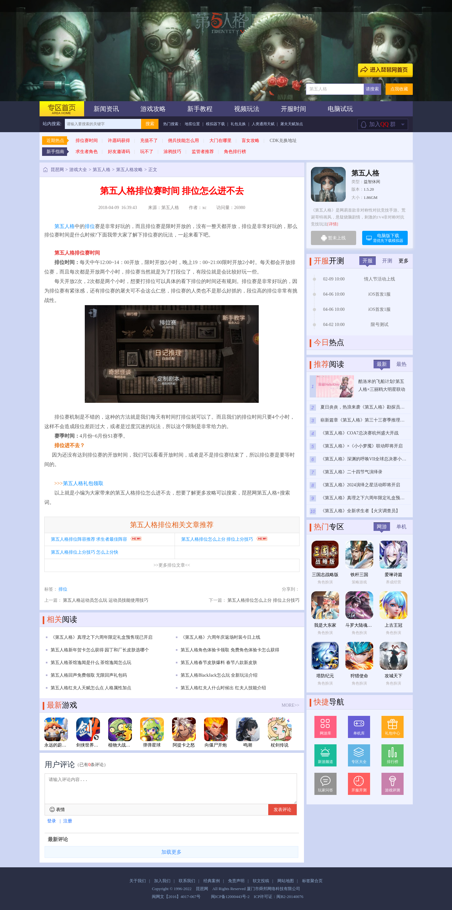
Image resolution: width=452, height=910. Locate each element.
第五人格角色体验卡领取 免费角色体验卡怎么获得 (230, 650)
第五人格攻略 (129, 169)
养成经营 (393, 582)
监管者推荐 (203, 151)
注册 (67, 821)
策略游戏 (359, 582)
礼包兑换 (238, 124)
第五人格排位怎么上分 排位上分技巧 (217, 539)
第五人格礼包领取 (83, 483)
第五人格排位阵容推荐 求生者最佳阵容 (89, 539)
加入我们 (162, 880)
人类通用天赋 (263, 124)
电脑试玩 (340, 108)
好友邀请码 (119, 151)
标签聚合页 (312, 880)
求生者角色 (87, 151)
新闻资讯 (106, 108)
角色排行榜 (235, 151)
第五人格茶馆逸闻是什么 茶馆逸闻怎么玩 (91, 662)
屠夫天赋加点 (291, 124)
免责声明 (236, 880)
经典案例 (211, 880)
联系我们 (187, 880)
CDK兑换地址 (283, 140)
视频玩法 (246, 108)
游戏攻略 (153, 108)
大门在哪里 (220, 140)
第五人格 (101, 169)
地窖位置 (192, 124)
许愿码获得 (119, 140)
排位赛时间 (87, 140)
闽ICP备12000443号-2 (230, 896)
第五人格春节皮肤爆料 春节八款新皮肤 (219, 662)
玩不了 (146, 151)
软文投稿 (261, 880)
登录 (51, 821)
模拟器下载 (215, 124)
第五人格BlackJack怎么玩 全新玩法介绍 (219, 675)
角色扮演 (325, 582)
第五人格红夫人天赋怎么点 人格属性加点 (91, 688)
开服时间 (293, 108)
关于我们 (137, 880)
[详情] (332, 224)
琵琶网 (57, 169)
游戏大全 (78, 169)
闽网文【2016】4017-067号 (176, 896)
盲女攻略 (250, 140)
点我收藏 (399, 89)
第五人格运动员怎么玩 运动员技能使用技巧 (105, 600)
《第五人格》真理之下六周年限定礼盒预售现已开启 (101, 637)
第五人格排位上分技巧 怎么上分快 (85, 552)
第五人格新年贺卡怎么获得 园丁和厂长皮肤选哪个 (100, 650)
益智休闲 (372, 181)
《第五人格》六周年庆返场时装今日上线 (220, 637)
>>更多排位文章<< (171, 565)
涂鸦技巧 (172, 151)
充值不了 (149, 140)
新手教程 (200, 108)
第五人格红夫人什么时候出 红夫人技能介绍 (223, 688)
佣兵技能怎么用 (183, 140)
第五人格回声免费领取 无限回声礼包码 (89, 675)
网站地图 (285, 880)
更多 (404, 260)
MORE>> (290, 705)
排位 (90, 226)
